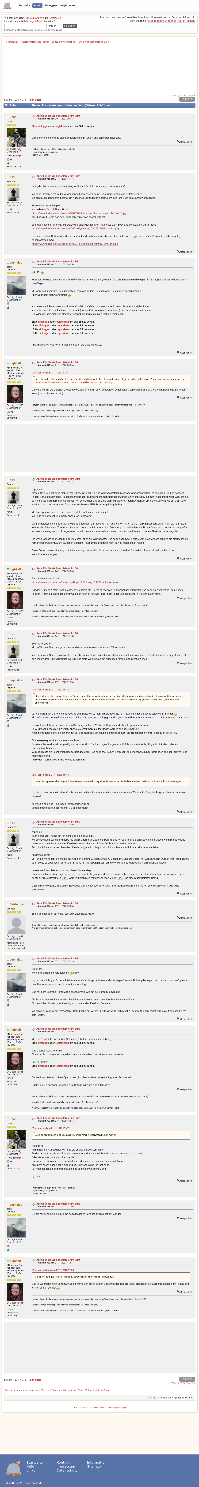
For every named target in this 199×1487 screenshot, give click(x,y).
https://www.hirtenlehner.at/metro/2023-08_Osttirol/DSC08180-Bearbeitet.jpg (75, 228)
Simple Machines (100, 1408)
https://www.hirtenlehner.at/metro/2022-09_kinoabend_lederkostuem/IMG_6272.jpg (79, 213)
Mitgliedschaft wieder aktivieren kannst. (171, 20)
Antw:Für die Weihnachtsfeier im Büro (58, 115)
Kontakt (63, 1462)
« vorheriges (175, 95)
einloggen (36, 17)
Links (30, 1470)
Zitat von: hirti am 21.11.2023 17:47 (50, 372)
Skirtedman (17, 904)
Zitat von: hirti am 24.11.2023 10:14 (50, 689)
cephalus (16, 262)
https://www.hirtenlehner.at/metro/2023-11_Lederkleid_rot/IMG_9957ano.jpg (75, 243)
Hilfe (30, 1466)
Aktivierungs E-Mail (31, 21)
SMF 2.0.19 (76, 1408)
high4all (15, 363)
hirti (12, 177)
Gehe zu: (153, 1398)
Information (97, 1462)
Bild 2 (120, 878)
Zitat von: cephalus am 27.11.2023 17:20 (53, 1270)
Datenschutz (67, 1470)
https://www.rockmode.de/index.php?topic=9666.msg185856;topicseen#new (75, 582)
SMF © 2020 (87, 1408)
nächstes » (189, 95)
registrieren (55, 17)
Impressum (66, 1466)
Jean (13, 117)
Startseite (34, 1462)
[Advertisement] (99, 70)
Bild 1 (65, 878)
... (23, 99)
